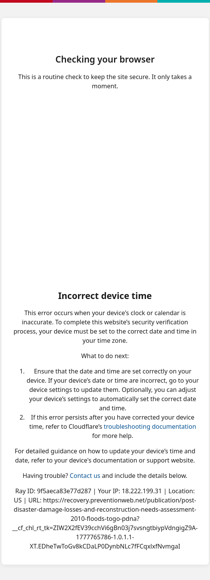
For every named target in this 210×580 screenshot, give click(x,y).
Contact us (85, 475)
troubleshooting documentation (150, 426)
